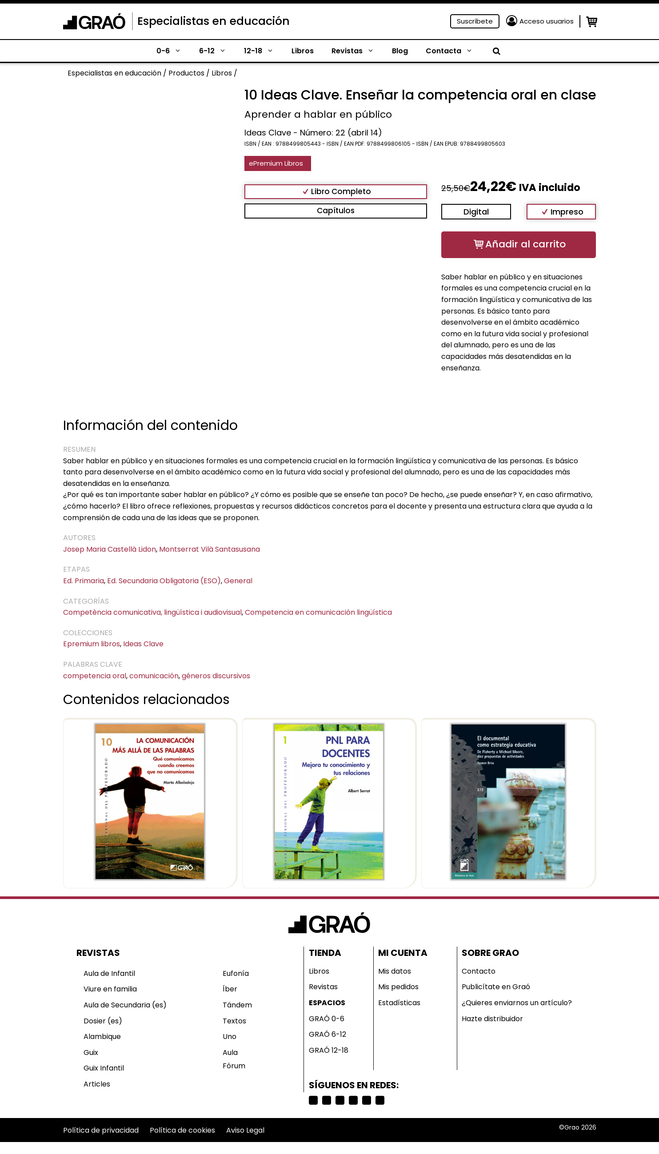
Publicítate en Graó (496, 987)
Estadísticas (399, 1003)
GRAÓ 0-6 (326, 1019)
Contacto (478, 971)
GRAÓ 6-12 (327, 1034)
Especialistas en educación (213, 21)
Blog (400, 51)
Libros (303, 51)
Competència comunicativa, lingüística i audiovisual (152, 612)
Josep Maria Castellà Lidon (109, 549)
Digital (476, 211)
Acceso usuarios (546, 21)
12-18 (263, 51)
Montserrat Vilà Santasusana (209, 549)
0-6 (173, 51)
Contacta (454, 51)
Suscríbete (475, 21)
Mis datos (394, 971)
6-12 (217, 51)
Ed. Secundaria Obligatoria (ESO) (164, 581)
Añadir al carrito (525, 244)
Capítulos (336, 210)
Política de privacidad (101, 1130)
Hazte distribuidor (492, 1019)
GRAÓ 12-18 (328, 1050)
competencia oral (94, 676)
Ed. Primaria (83, 581)
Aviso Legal (245, 1130)
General (238, 581)
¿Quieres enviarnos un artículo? (517, 1003)
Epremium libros (91, 644)
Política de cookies (182, 1130)
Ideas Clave (143, 644)
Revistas (357, 51)
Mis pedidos (398, 987)
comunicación (154, 676)
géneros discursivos (216, 676)
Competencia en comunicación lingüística (318, 612)
